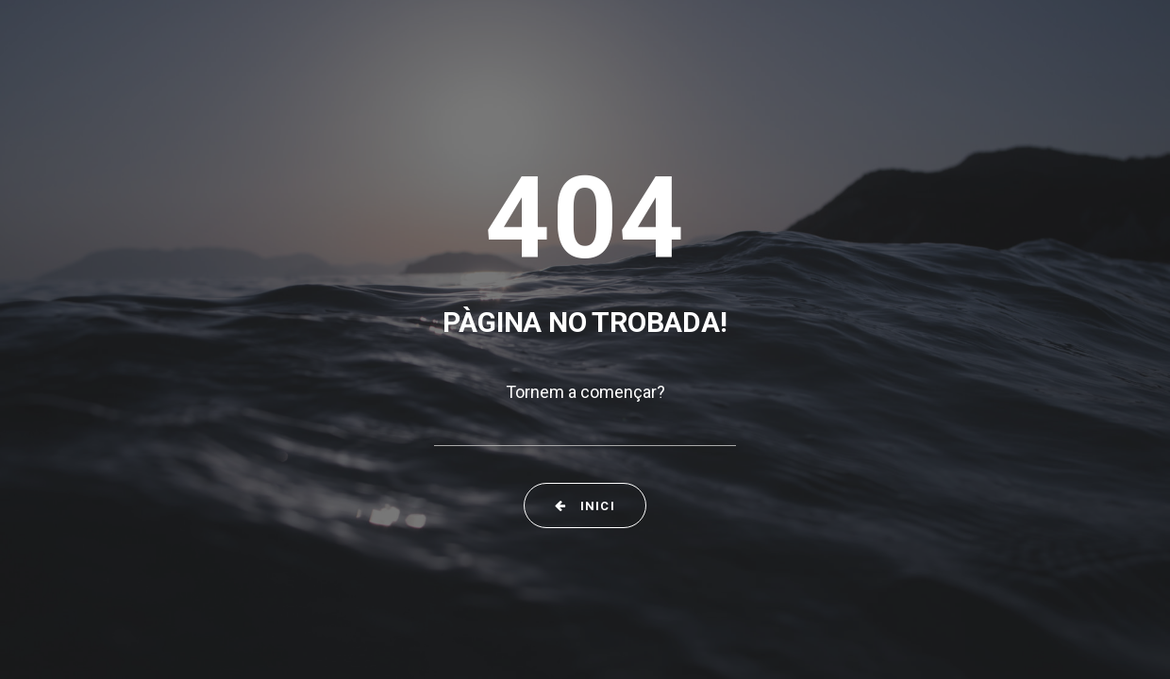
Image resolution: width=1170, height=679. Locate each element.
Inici (585, 506)
